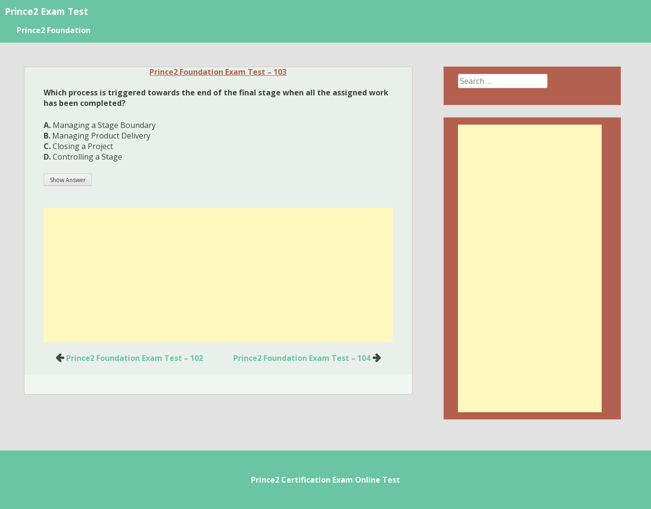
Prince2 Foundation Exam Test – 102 (134, 358)
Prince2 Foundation (54, 30)
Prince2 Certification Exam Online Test (325, 479)
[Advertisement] (218, 275)
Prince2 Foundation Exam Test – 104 (301, 358)
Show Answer (68, 180)
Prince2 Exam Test (46, 11)
